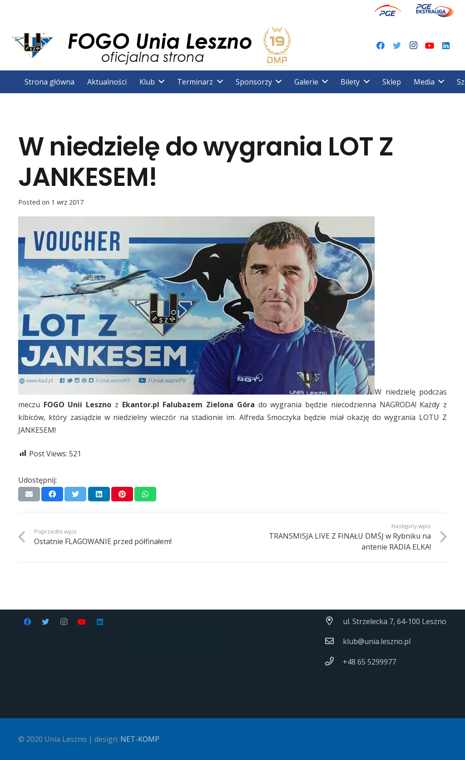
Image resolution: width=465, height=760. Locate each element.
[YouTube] (429, 45)
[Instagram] (413, 45)
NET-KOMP (139, 739)
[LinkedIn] (446, 45)
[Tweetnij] (75, 494)
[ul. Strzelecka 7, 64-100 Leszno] (334, 621)
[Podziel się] (52, 494)
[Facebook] (380, 45)
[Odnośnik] (388, 10)
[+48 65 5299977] (334, 661)
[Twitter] (397, 45)
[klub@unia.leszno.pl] (334, 641)
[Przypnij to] (122, 494)
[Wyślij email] (29, 494)
